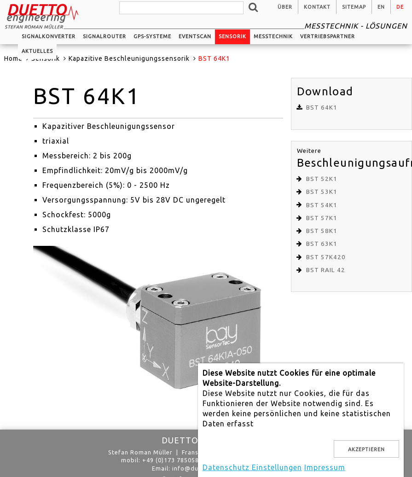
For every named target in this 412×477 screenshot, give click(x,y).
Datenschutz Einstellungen (252, 467)
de (400, 7)
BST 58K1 (321, 230)
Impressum (324, 467)
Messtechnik (273, 36)
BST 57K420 (326, 257)
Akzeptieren (366, 449)
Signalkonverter (48, 36)
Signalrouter (104, 36)
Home (13, 58)
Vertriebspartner (327, 36)
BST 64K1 (321, 107)
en (381, 7)
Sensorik (232, 36)
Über (285, 7)
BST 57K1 (321, 218)
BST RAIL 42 (325, 270)
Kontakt (317, 7)
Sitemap (354, 7)
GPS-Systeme (152, 36)
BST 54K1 (321, 205)
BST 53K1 (321, 191)
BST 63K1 (321, 243)
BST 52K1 (321, 178)
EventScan (195, 36)
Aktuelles (37, 51)
